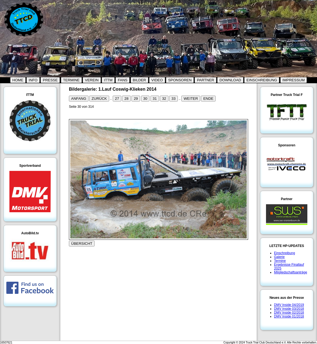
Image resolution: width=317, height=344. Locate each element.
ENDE (208, 98)
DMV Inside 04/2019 (289, 305)
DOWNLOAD (230, 80)
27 (117, 98)
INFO (33, 80)
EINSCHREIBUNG (261, 80)
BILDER (139, 80)
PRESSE (50, 80)
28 (126, 98)
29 (136, 98)
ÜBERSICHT (81, 243)
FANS (122, 80)
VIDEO (157, 80)
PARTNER (205, 80)
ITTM (108, 80)
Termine (280, 261)
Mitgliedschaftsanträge (290, 272)
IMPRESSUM (294, 80)
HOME (17, 80)
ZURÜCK (99, 98)
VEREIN (92, 80)
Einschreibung (284, 253)
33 (173, 98)
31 (155, 98)
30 (145, 98)
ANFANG (78, 98)
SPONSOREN (180, 80)
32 (164, 98)
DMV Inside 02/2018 (289, 313)
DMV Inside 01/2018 (289, 316)
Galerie (279, 257)
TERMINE (71, 80)
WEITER (191, 98)
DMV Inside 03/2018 (289, 309)
